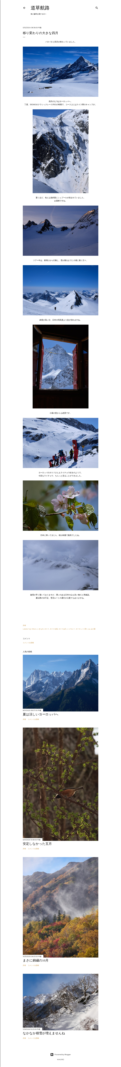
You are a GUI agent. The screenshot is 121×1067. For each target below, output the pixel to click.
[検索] (96, 7)
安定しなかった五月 (37, 844)
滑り (86, 629)
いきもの (40, 629)
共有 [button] (24, 625)
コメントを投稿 (28, 643)
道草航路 (40, 8)
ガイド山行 (62, 629)
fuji (30, 629)
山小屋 (93, 629)
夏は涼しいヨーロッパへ (40, 714)
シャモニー (71, 629)
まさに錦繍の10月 (36, 960)
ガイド (46, 629)
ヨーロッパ (80, 629)
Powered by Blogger (60, 1054)
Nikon (34, 629)
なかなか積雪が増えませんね (44, 1033)
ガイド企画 (54, 629)
